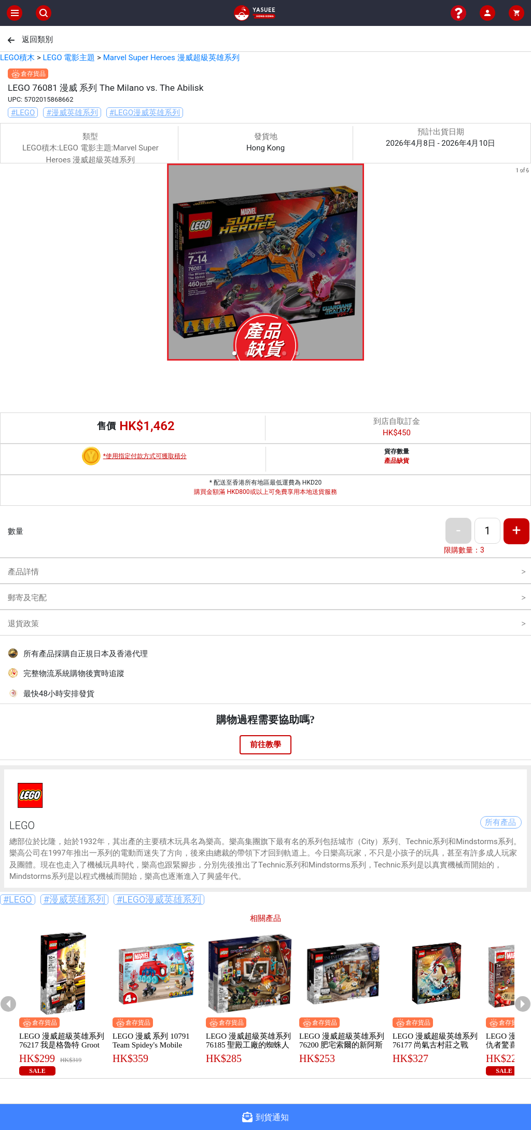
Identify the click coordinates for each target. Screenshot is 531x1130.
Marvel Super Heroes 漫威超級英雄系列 (171, 57)
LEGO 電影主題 (69, 57)
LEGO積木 (17, 57)
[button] (234, 353)
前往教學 (265, 744)
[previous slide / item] (7, 263)
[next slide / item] (523, 263)
